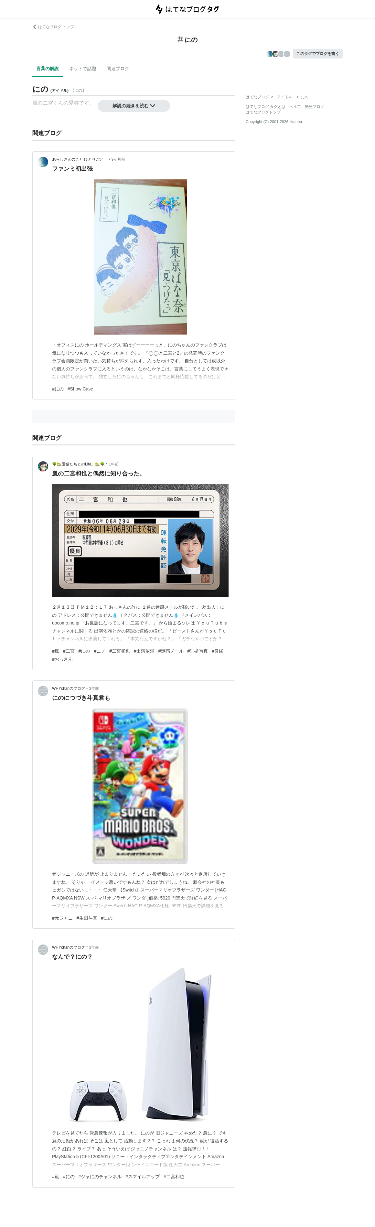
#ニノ (99, 651)
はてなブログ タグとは (265, 106)
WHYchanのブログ (68, 688)
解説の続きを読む (133, 105)
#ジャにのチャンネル (100, 1176)
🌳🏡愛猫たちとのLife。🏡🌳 (78, 464)
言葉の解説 (47, 68)
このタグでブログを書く (317, 53)
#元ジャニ (62, 918)
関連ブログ (118, 68)
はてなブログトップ (263, 112)
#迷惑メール (171, 651)
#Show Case (80, 388)
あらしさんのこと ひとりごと (79, 159)
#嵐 (55, 651)
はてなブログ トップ (53, 27)
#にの (58, 388)
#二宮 (69, 651)
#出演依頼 (144, 651)
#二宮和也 (119, 651)
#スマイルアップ (142, 1176)
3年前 (94, 688)
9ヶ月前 (118, 159)
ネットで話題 (82, 68)
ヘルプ (295, 106)
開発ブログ (314, 106)
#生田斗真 (87, 918)
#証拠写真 (198, 651)
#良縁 (217, 651)
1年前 (114, 464)
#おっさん (62, 659)
